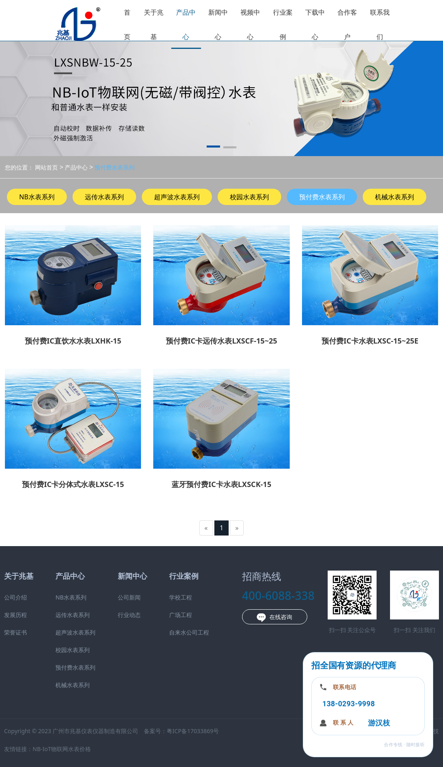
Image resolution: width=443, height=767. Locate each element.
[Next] (237, 528)
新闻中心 (218, 24)
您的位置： (19, 167)
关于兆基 (153, 24)
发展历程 (15, 615)
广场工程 (180, 615)
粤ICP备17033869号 (193, 731)
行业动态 (129, 615)
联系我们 (380, 24)
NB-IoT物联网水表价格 (62, 749)
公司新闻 (129, 597)
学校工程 (180, 597)
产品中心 (186, 24)
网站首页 (46, 167)
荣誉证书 (15, 632)
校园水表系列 (249, 196)
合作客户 (347, 24)
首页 (127, 24)
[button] (213, 148)
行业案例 (283, 24)
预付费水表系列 (113, 167)
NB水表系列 (37, 196)
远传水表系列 (104, 196)
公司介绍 (15, 597)
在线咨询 (275, 617)
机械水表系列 (394, 196)
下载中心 (315, 24)
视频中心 (250, 24)
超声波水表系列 (177, 196)
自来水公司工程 (189, 632)
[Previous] (206, 528)
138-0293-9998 (348, 704)
